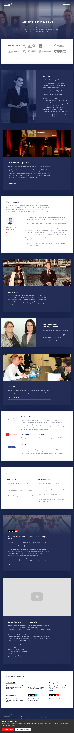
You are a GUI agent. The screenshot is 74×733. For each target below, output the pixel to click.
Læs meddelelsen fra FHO (51, 341)
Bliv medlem (66, 4)
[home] (8, 4)
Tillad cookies (8, 729)
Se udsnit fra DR (13, 574)
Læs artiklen (12, 183)
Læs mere (14, 725)
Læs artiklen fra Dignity (15, 398)
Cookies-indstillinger (23, 729)
